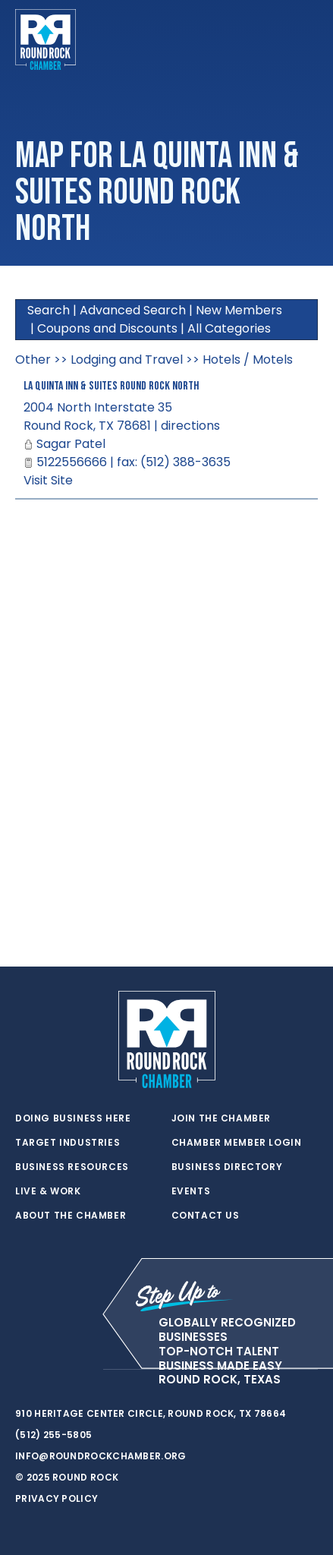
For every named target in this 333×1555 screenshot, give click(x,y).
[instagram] (83, 1370)
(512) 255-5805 (53, 1434)
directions (190, 425)
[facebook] (53, 1370)
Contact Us (205, 1216)
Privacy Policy (56, 1498)
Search (48, 310)
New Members (239, 310)
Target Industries (67, 1143)
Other (33, 359)
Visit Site (48, 480)
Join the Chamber (221, 1118)
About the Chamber (70, 1216)
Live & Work (48, 1191)
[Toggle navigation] (306, 39)
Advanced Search (133, 310)
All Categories (229, 328)
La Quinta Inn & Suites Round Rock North (111, 386)
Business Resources (72, 1167)
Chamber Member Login (236, 1143)
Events (191, 1191)
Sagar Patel (70, 444)
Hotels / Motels (248, 359)
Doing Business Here (72, 1118)
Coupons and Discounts (107, 328)
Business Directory (227, 1167)
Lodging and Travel (127, 359)
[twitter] (22, 1370)
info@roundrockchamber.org (101, 1455)
